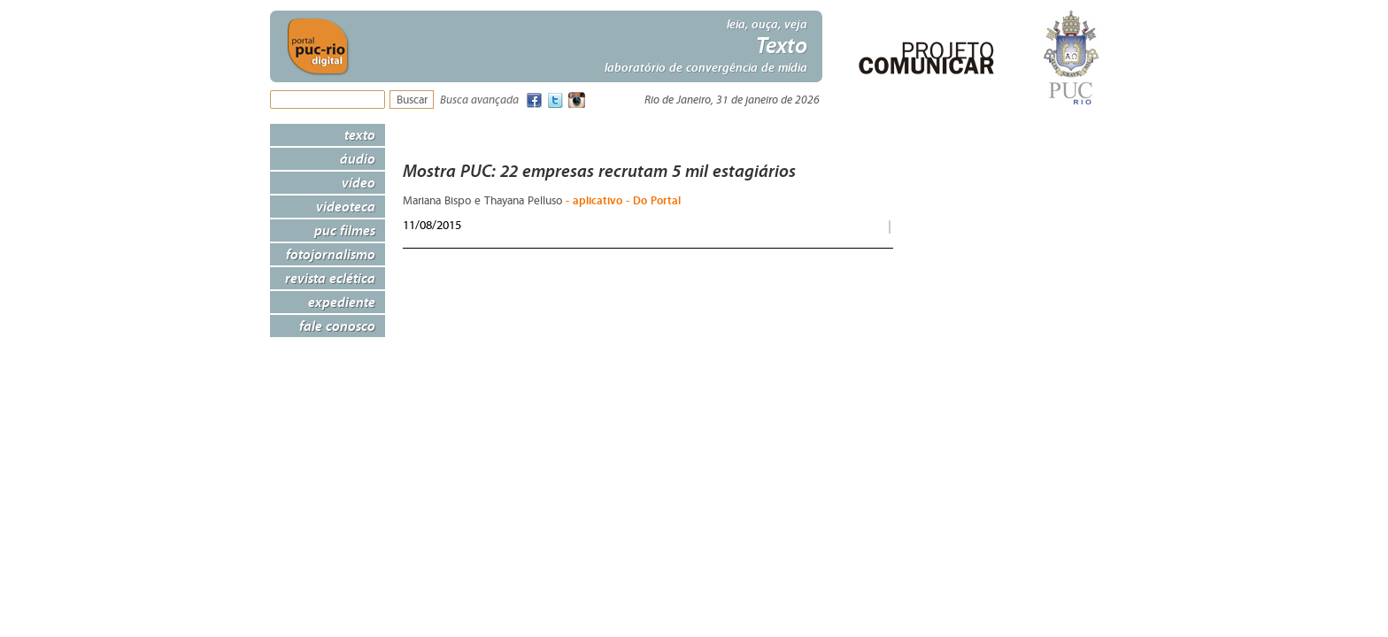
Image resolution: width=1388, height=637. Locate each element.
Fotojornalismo (330, 254)
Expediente (341, 302)
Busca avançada (479, 100)
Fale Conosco (337, 326)
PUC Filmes (344, 230)
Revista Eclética (330, 278)
